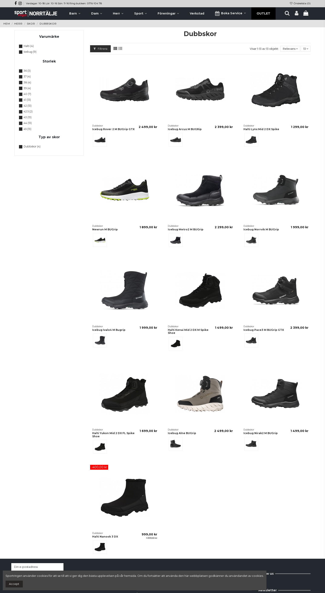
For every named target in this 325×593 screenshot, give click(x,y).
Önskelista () (300, 3)
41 (27, 99)
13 (305, 48)
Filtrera (100, 48)
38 (27, 82)
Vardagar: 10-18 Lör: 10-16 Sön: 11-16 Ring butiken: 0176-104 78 (64, 3)
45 (27, 129)
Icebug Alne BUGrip (182, 433)
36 (27, 70)
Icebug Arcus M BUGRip (185, 129)
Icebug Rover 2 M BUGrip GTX (113, 129)
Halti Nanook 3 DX (105, 536)
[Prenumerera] (59, 567)
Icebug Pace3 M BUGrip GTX (263, 329)
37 (27, 76)
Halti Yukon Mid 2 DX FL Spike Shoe (113, 435)
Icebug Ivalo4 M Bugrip (108, 329)
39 (27, 88)
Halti (29, 46)
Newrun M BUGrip (105, 229)
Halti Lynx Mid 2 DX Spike (261, 129)
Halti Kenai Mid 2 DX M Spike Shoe (188, 331)
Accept (14, 584)
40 (27, 94)
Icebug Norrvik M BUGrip (261, 229)
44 (28, 123)
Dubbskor (32, 146)
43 (28, 117)
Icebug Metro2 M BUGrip (185, 229)
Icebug (30, 51)
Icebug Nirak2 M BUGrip (260, 433)
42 (28, 105)
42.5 (28, 111)
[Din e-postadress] (33, 567)
